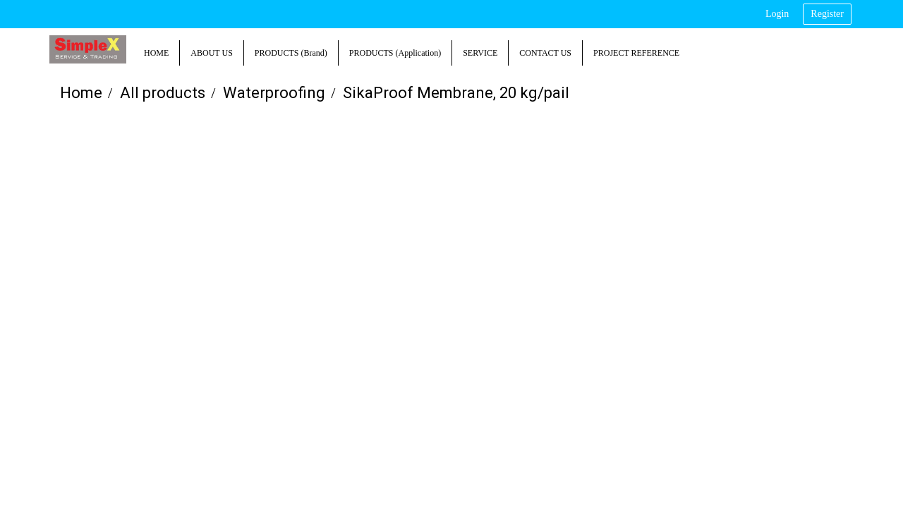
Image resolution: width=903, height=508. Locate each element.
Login (777, 13)
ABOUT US (211, 53)
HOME (156, 53)
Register (827, 13)
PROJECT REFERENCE (636, 53)
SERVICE (480, 53)
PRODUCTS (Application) (395, 53)
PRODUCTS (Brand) (291, 53)
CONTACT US (545, 53)
